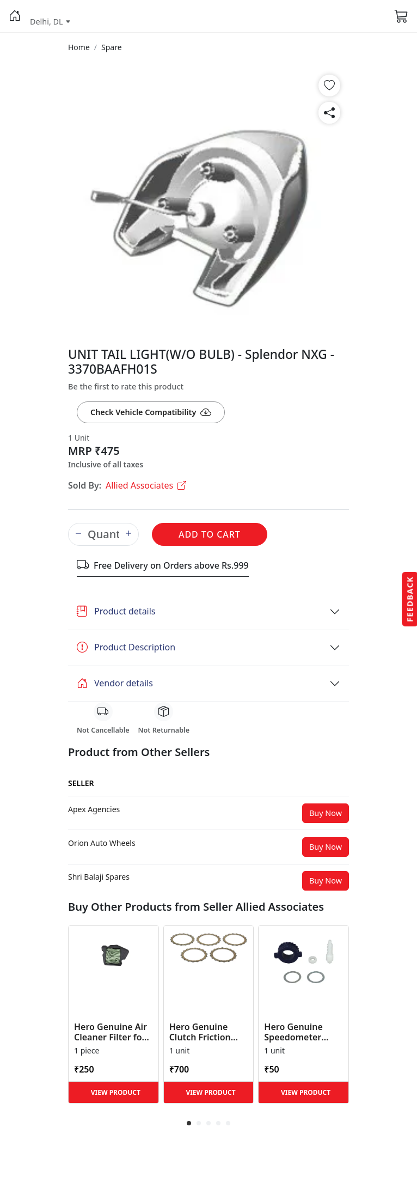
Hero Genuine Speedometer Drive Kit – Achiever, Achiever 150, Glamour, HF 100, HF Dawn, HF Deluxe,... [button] (302, 1032)
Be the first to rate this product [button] (125, 386)
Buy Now (325, 813)
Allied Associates (146, 485)
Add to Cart (210, 534)
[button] (15, 16)
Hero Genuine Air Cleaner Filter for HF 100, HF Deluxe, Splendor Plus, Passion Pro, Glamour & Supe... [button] (113, 1032)
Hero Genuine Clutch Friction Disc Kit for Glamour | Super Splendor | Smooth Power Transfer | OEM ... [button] (206, 1032)
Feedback (409, 599)
